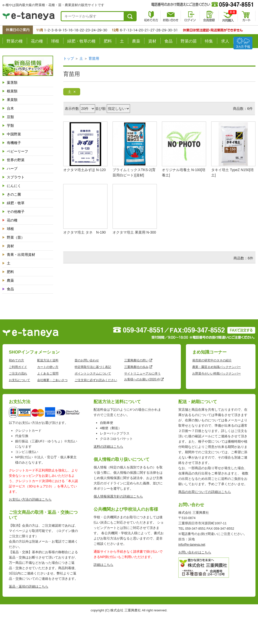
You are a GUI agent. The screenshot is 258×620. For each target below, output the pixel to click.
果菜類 (12, 100)
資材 (152, 41)
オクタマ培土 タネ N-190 (84, 232)
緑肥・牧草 (16, 203)
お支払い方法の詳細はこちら (30, 499)
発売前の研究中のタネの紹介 (212, 360)
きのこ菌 (14, 194)
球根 (55, 41)
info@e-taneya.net (191, 544)
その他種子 (16, 212)
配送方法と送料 (47, 360)
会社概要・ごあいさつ (52, 380)
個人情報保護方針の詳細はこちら (118, 496)
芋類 (10, 125)
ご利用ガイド (18, 367)
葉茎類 (12, 82)
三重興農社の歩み (136, 367)
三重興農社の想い (136, 360)
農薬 (136, 41)
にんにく (14, 186)
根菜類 (12, 91)
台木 (10, 108)
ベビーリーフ (17, 151)
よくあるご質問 (47, 373)
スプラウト (16, 177)
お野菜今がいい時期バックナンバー (216, 373)
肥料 (108, 41)
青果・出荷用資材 (21, 255)
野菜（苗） (16, 237)
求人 (225, 41)
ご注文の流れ (18, 373)
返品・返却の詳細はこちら (28, 586)
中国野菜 (14, 134)
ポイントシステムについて (93, 373)
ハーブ (12, 169)
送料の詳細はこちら (108, 446)
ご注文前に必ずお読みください (96, 380)
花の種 (37, 41)
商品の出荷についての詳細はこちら (204, 492)
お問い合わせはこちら (194, 552)
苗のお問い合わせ (87, 360)
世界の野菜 (16, 160)
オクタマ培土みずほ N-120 (84, 170)
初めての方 (16, 360)
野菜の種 (15, 41)
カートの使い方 (47, 367)
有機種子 (14, 143)
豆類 (10, 117)
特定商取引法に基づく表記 (93, 367)
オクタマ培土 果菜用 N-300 (134, 232)
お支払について (19, 380)
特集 (209, 41)
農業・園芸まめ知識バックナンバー (216, 367)
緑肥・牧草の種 (81, 41)
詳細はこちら (103, 565)
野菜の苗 (189, 41)
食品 (168, 41)
